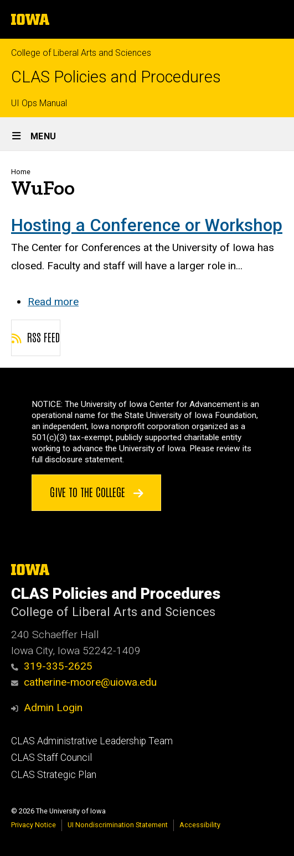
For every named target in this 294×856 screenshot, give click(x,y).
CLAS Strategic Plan (53, 774)
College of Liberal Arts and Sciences (81, 53)
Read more (53, 301)
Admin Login (53, 707)
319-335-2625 (51, 666)
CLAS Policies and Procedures (116, 77)
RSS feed (36, 337)
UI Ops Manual (39, 103)
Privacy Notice (33, 825)
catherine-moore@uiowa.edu (84, 682)
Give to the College (96, 491)
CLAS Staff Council (51, 757)
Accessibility (199, 825)
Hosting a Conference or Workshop (146, 225)
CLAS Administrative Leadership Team (92, 741)
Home (20, 172)
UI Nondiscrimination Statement (118, 825)
